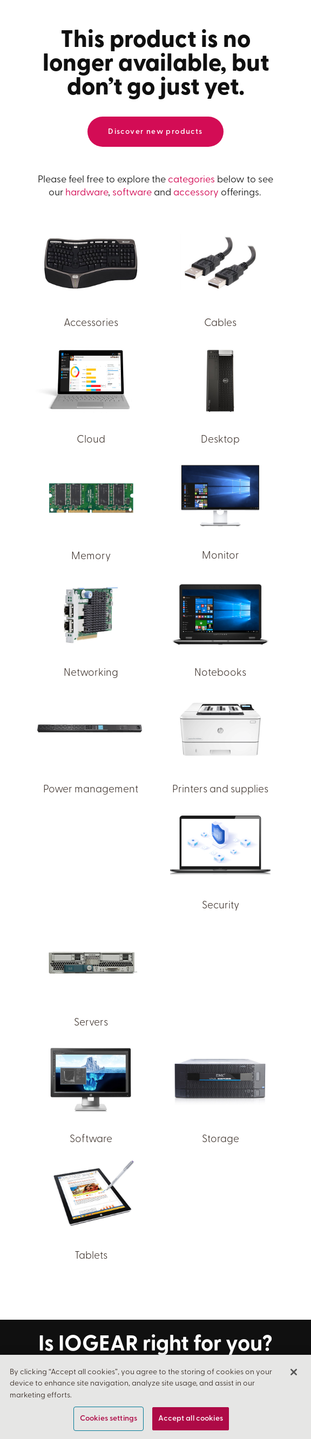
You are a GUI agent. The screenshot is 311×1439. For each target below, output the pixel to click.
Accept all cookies (190, 1420)
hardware (86, 193)
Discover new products (155, 132)
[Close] (294, 1373)
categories (191, 180)
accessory (196, 193)
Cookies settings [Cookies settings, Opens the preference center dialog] (108, 1420)
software (132, 193)
